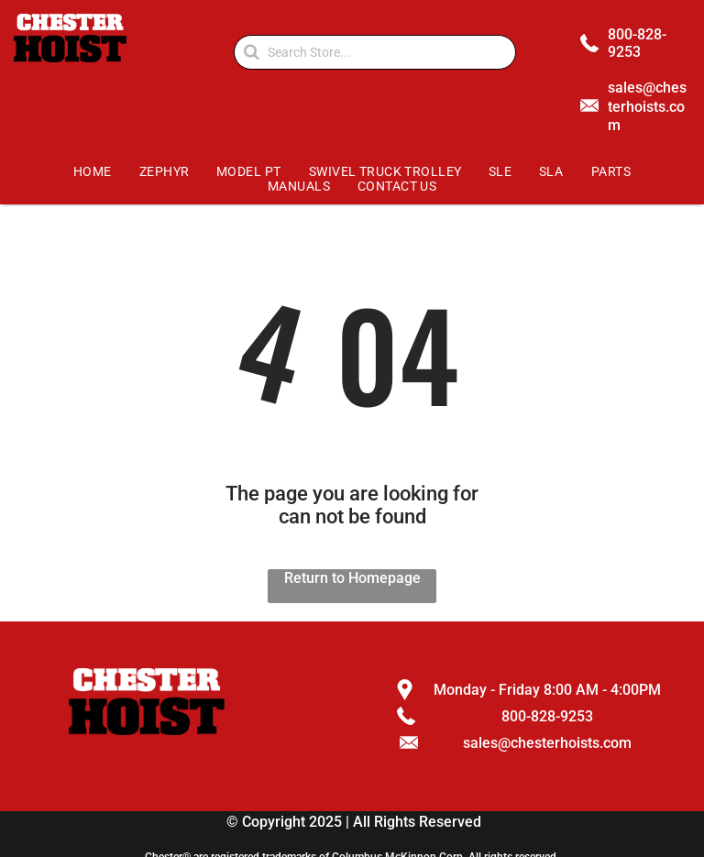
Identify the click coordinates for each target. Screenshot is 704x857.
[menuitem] (93, 171)
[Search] (375, 52)
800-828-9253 (637, 43)
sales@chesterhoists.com (647, 107)
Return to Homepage (352, 578)
